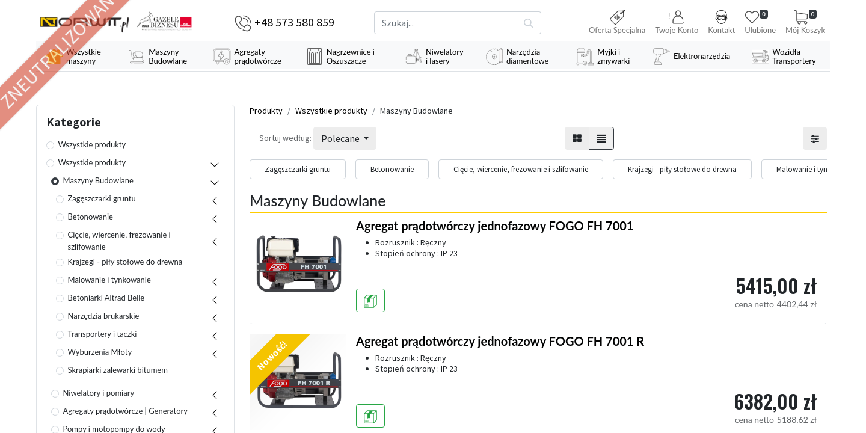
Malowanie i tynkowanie (109, 280)
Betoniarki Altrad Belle (106, 298)
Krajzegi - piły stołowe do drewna (125, 262)
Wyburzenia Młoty (100, 352)
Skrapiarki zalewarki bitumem (118, 370)
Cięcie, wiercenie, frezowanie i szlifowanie (119, 241)
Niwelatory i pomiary (99, 393)
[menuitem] (77, 57)
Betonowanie (91, 217)
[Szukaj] (529, 22)
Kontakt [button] (721, 22)
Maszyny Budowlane (98, 181)
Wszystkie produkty (92, 145)
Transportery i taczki (102, 334)
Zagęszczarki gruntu (102, 199)
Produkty (266, 111)
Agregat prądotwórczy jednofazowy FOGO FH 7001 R (500, 341)
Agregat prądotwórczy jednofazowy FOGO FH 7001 (494, 226)
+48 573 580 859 (294, 21)
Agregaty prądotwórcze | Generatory (125, 411)
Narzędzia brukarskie (104, 316)
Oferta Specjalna (617, 22)
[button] (676, 23)
